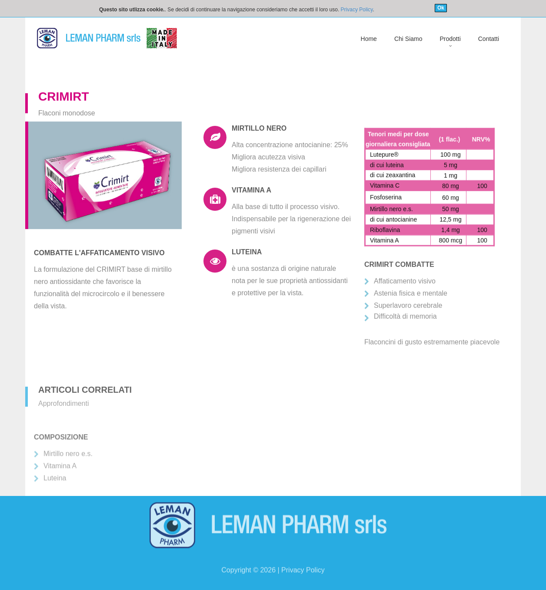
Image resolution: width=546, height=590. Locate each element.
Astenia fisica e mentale (410, 315)
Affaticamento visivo (405, 303)
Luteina (55, 489)
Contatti (488, 38)
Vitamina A (60, 477)
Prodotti (450, 38)
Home (369, 38)
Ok (440, 8)
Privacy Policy (357, 10)
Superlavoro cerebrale (408, 327)
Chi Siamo (408, 38)
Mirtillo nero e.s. (68, 465)
